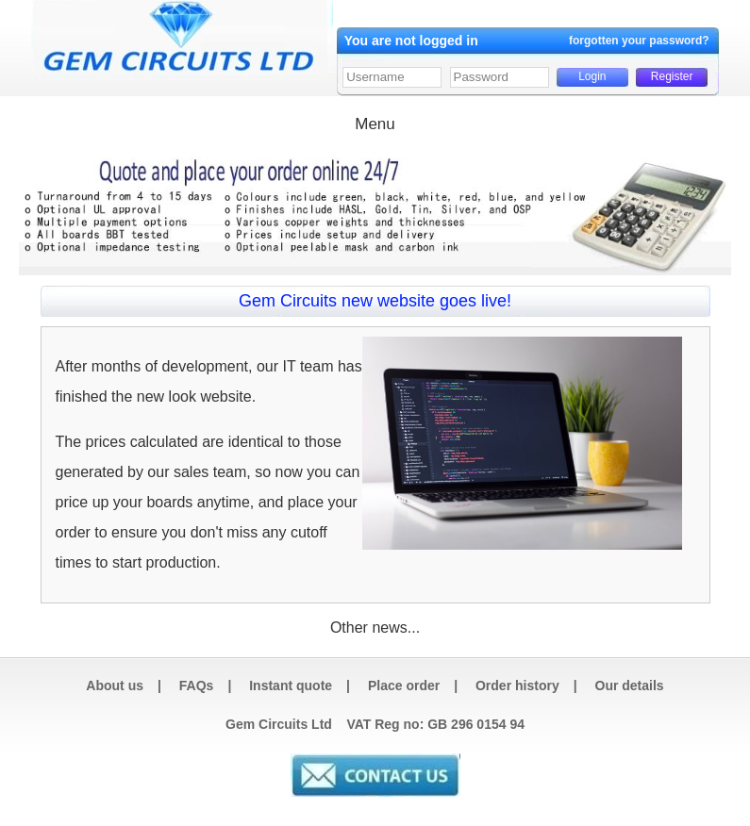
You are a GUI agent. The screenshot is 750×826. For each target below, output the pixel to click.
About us (114, 685)
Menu (375, 124)
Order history (517, 685)
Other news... (375, 628)
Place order (404, 685)
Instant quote (290, 685)
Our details (629, 685)
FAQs (196, 685)
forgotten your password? (639, 40)
